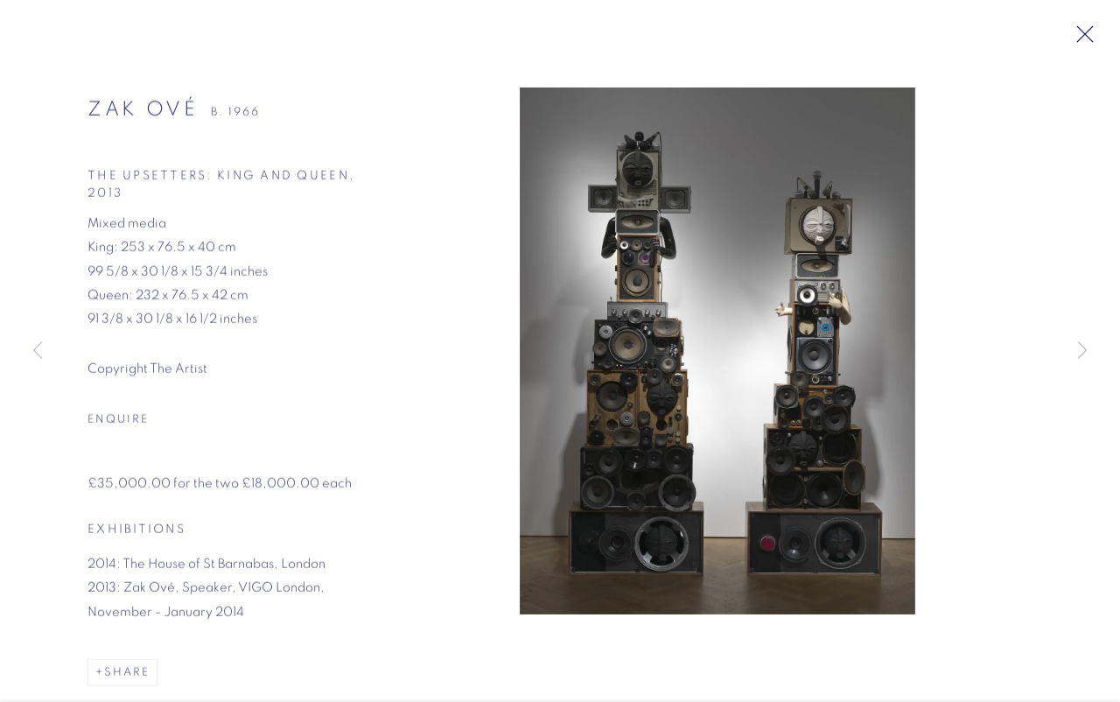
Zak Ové (143, 114)
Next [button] (1082, 350)
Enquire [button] (118, 424)
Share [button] (127, 677)
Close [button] (1082, 39)
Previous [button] (37, 350)
